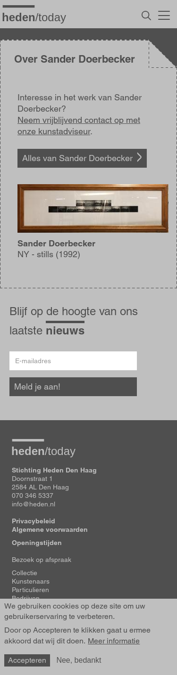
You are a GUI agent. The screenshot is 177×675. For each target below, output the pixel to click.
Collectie (24, 573)
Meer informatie (114, 641)
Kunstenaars (31, 581)
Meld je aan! (37, 386)
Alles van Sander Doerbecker (77, 158)
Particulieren (30, 590)
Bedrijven (26, 598)
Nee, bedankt (78, 660)
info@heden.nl (33, 504)
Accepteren (27, 660)
